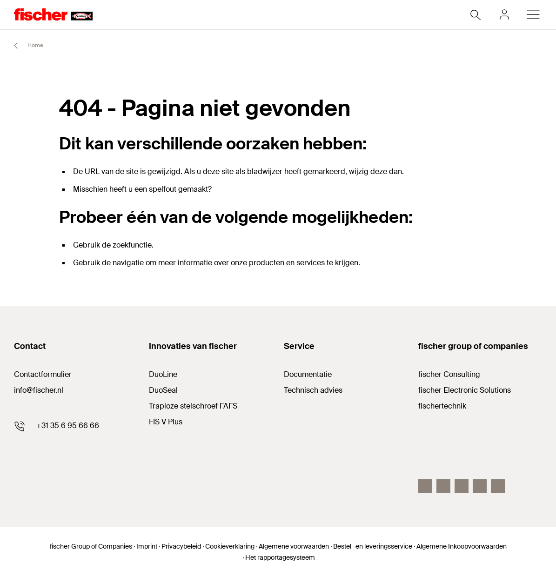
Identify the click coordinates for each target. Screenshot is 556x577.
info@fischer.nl (38, 390)
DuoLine (163, 374)
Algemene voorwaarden (294, 546)
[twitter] (480, 486)
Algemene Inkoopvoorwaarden (461, 546)
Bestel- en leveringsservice (372, 546)
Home (24, 45)
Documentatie (308, 374)
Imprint (146, 546)
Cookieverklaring (230, 546)
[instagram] (498, 486)
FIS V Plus (165, 422)
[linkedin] (462, 486)
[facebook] (425, 486)
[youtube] (443, 486)
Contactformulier (43, 374)
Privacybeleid (181, 546)
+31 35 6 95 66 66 (67, 425)
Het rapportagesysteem (280, 557)
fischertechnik (442, 406)
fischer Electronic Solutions (464, 390)
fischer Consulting (449, 374)
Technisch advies (313, 390)
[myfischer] (504, 14)
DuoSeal (163, 390)
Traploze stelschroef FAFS (193, 406)
